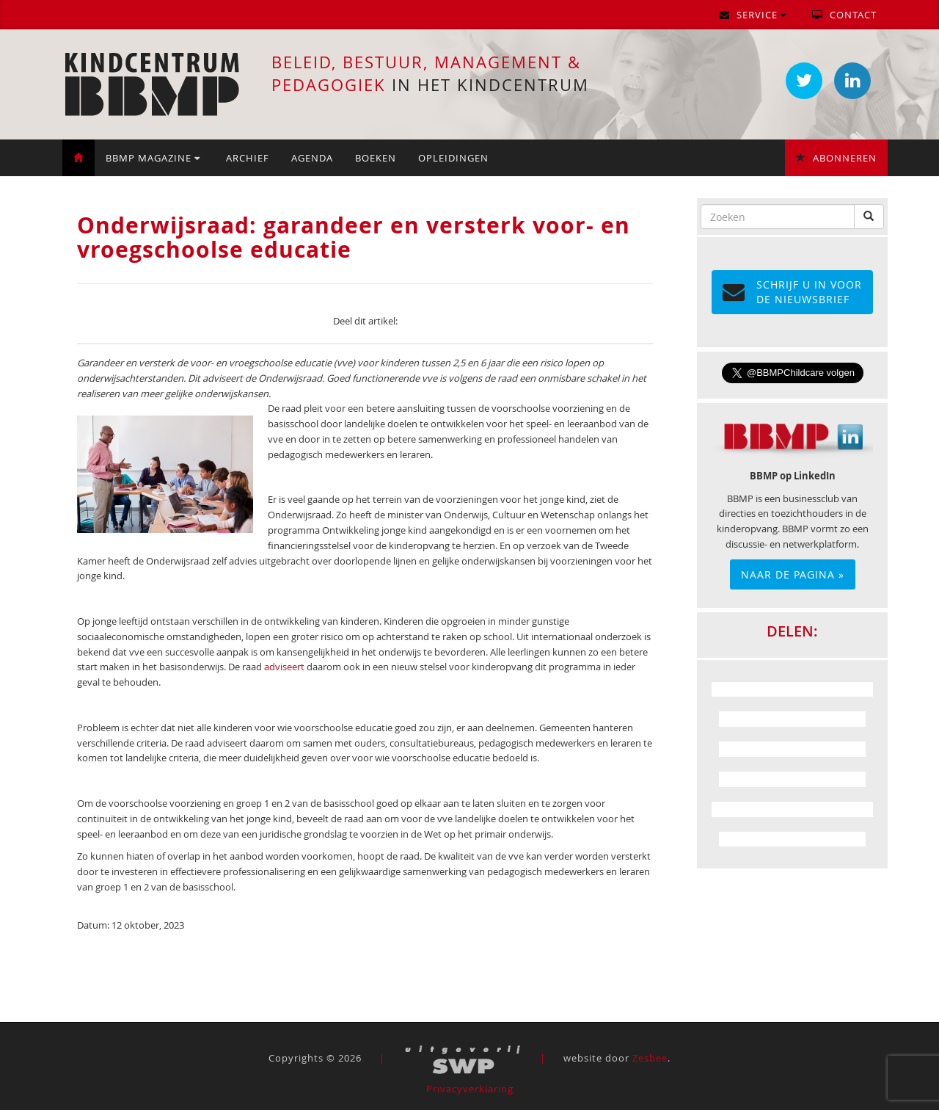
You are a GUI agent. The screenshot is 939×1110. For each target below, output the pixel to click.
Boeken (375, 157)
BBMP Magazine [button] (153, 157)
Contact (844, 14)
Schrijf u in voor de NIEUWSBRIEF (792, 292)
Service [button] (753, 14)
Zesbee (650, 1057)
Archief (247, 157)
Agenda (312, 157)
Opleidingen (453, 157)
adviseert (284, 666)
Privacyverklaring (470, 1088)
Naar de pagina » (792, 574)
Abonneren (836, 157)
